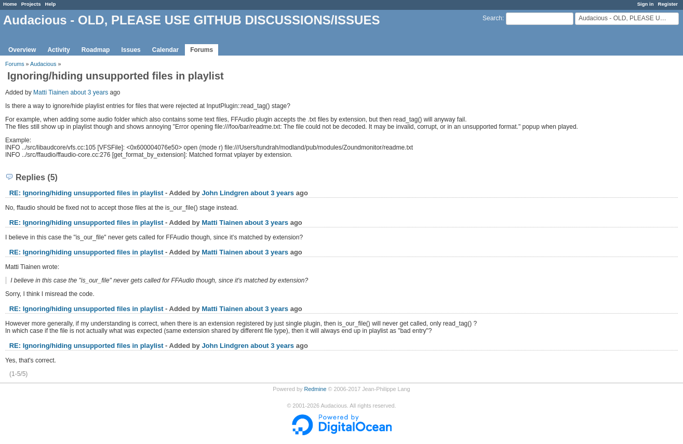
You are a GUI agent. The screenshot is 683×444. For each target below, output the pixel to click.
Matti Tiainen (51, 92)
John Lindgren (225, 193)
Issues (130, 49)
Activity (58, 49)
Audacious (43, 64)
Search (492, 18)
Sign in (645, 4)
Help (50, 4)
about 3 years (89, 92)
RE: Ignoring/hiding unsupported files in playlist (86, 193)
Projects (31, 4)
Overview (22, 49)
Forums (201, 49)
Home (10, 4)
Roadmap (96, 49)
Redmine (315, 389)
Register (668, 4)
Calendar (165, 49)
